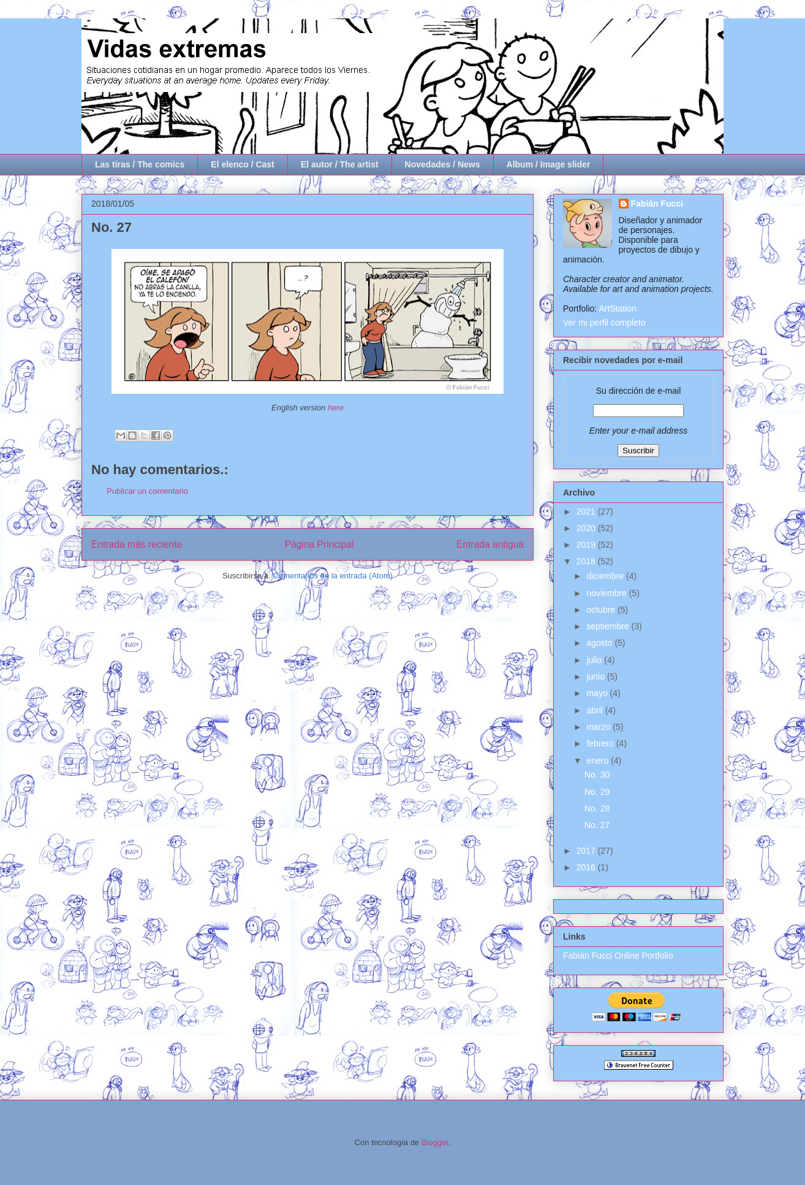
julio (595, 660)
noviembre (607, 593)
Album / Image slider (549, 164)
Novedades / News (442, 164)
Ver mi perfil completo (604, 323)
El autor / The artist (340, 164)
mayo (598, 693)
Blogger (434, 1142)
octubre (602, 610)
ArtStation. (618, 308)
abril (595, 710)
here (336, 407)
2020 (587, 528)
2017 (587, 851)
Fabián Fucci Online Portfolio (618, 956)
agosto (600, 643)
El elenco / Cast (242, 164)
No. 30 (597, 775)
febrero (601, 743)
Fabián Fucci (657, 204)
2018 (587, 561)
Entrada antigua (490, 544)
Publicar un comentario (147, 491)
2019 (587, 545)
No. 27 (597, 825)
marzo (599, 727)
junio (596, 676)
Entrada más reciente (136, 544)
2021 (587, 511)
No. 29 (597, 792)
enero (598, 760)
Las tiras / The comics (139, 164)
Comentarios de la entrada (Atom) (333, 575)
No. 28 (597, 808)
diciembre (606, 576)
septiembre (608, 626)
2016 (587, 867)
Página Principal (319, 544)
